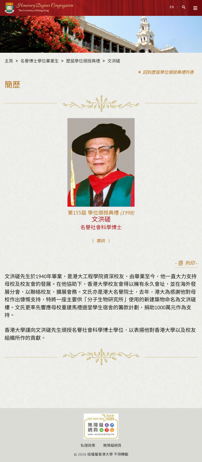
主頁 (9, 61)
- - (186, 263)
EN (172, 7)
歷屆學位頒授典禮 (83, 61)
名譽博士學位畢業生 (39, 61)
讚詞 (101, 241)
